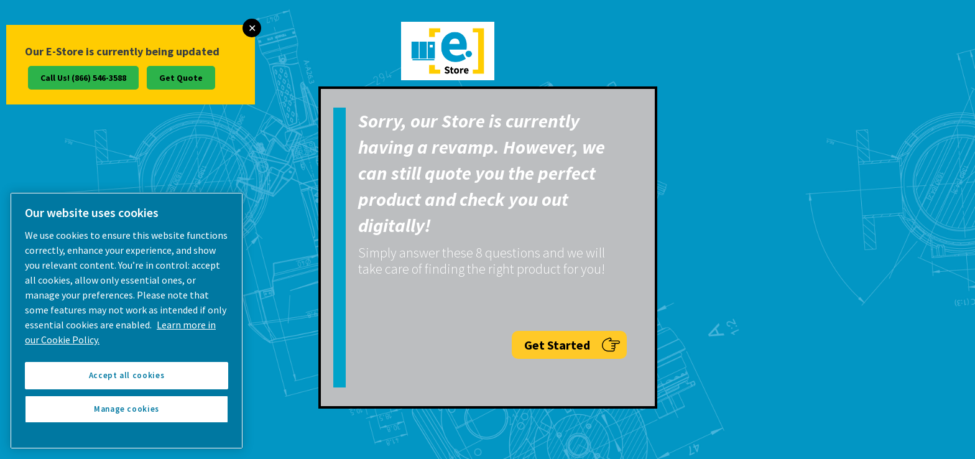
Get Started (572, 345)
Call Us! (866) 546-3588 (83, 77)
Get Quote (181, 77)
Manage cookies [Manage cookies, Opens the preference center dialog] (126, 409)
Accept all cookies (127, 375)
